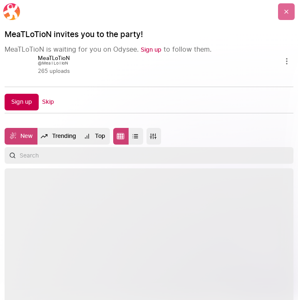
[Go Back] (286, 11)
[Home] (11, 11)
